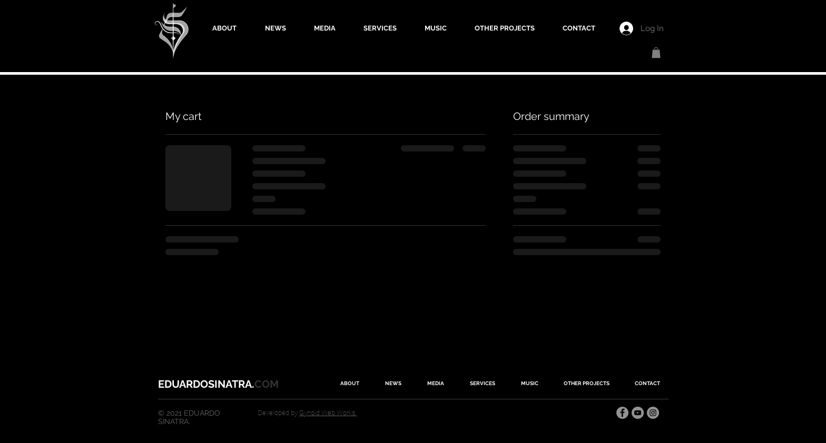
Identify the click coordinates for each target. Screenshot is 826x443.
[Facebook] (622, 413)
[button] (656, 52)
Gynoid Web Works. (328, 413)
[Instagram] (653, 413)
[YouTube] (638, 413)
